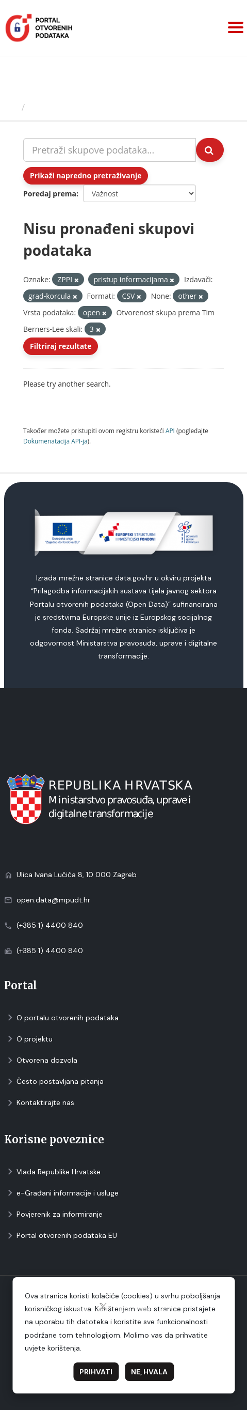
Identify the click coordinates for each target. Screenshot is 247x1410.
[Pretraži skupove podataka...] (109, 150)
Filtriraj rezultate (60, 346)
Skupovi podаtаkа (71, 107)
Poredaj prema (49, 193)
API (170, 430)
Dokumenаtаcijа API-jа (55, 441)
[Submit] (210, 150)
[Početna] (12, 107)
